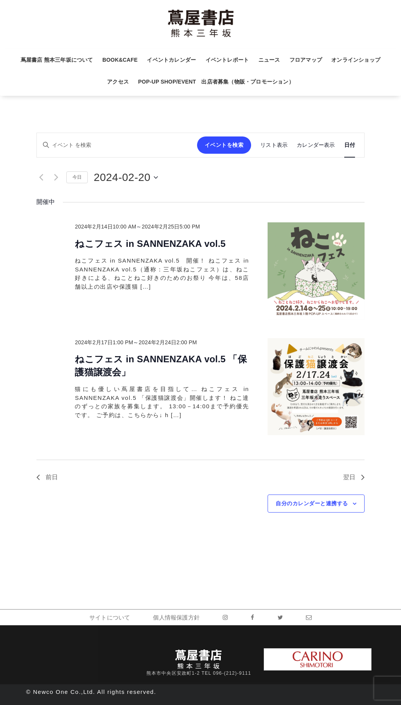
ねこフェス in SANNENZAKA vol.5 (150, 243)
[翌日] (56, 177)
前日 (47, 477)
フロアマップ (305, 60)
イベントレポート (227, 60)
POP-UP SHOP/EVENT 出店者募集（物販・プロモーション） (216, 82)
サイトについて (109, 617)
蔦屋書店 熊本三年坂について (57, 60)
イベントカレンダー (171, 60)
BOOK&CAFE (120, 60)
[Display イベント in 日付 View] (349, 145)
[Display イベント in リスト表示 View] (274, 145)
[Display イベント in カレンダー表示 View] (316, 145)
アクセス (118, 82)
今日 (77, 177)
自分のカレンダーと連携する (312, 503)
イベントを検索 (224, 145)
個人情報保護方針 (176, 617)
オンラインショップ (355, 60)
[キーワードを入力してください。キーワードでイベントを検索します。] (117, 145)
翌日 (354, 477)
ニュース (269, 60)
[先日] (41, 177)
